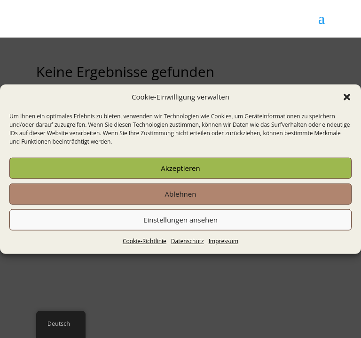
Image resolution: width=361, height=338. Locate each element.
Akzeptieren (180, 168)
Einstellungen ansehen (180, 219)
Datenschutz (187, 241)
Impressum (223, 241)
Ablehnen (180, 194)
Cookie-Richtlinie (144, 241)
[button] (347, 97)
